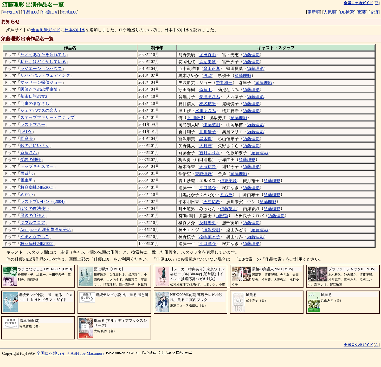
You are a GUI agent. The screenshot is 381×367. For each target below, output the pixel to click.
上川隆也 (195, 117)
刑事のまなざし (34, 103)
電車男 (26, 180)
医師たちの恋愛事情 (39, 89)
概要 (362, 12)
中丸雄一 (224, 82)
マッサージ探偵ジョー (41, 82)
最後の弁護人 (32, 215)
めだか (26, 194)
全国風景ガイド (45, 30)
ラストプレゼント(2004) (42, 201)
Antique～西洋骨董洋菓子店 (45, 229)
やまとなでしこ (34, 236)
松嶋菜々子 (209, 237)
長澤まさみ (209, 96)
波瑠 (207, 75)
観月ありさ (209, 153)
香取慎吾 (203, 173)
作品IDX (30, 12)
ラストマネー (32, 124)
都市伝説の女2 (33, 96)
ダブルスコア (32, 222)
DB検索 (347, 12)
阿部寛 (222, 216)
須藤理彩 (251, 55)
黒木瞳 (205, 139)
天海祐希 (207, 166)
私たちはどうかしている (43, 61)
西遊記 (26, 173)
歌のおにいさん (34, 145)
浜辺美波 (207, 62)
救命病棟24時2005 (37, 187)
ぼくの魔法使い (34, 208)
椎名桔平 (207, 103)
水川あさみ (205, 110)
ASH (75, 353)
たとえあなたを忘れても (43, 54)
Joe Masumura (92, 353)
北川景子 (207, 132)
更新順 (313, 12)
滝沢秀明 (211, 230)
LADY (26, 131)
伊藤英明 (211, 125)
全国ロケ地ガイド (53, 353)
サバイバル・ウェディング (45, 75)
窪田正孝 (211, 68)
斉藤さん (28, 152)
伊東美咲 (228, 180)
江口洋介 (207, 187)
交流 (374, 12)
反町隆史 (207, 223)
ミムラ (226, 194)
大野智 (205, 146)
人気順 (330, 12)
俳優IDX (49, 12)
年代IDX (10, 12)
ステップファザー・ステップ (47, 117)
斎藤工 (205, 89)
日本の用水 (74, 30)
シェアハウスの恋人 (39, 110)
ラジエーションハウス (41, 68)
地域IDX (69, 12)
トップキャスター (37, 166)
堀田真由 (207, 55)
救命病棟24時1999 (37, 243)
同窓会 (26, 138)
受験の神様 (30, 159)
